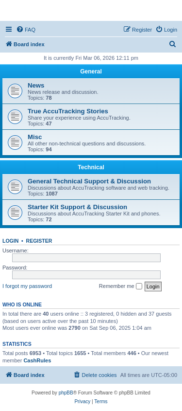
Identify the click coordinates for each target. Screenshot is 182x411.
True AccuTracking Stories (68, 111)
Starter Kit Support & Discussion (77, 207)
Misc (35, 137)
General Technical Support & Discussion (89, 181)
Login (10, 241)
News (36, 85)
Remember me (120, 286)
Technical (91, 167)
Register (39, 241)
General (91, 71)
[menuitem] (25, 30)
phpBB (66, 392)
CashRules (37, 360)
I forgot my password (27, 286)
